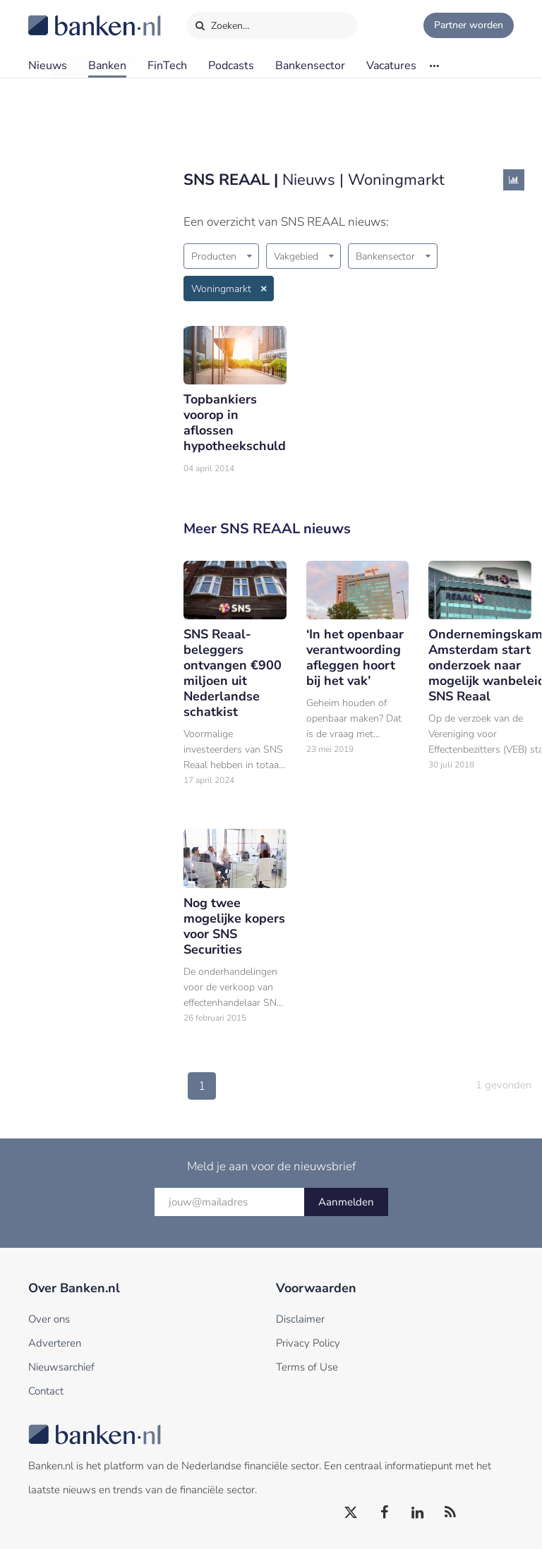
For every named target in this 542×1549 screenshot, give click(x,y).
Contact (46, 1391)
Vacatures (391, 65)
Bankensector (310, 65)
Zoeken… (222, 22)
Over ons (49, 1319)
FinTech (167, 65)
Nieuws (47, 65)
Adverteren (54, 1343)
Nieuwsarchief (61, 1367)
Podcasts (231, 65)
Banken (107, 65)
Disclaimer (300, 1319)
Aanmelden (346, 1202)
